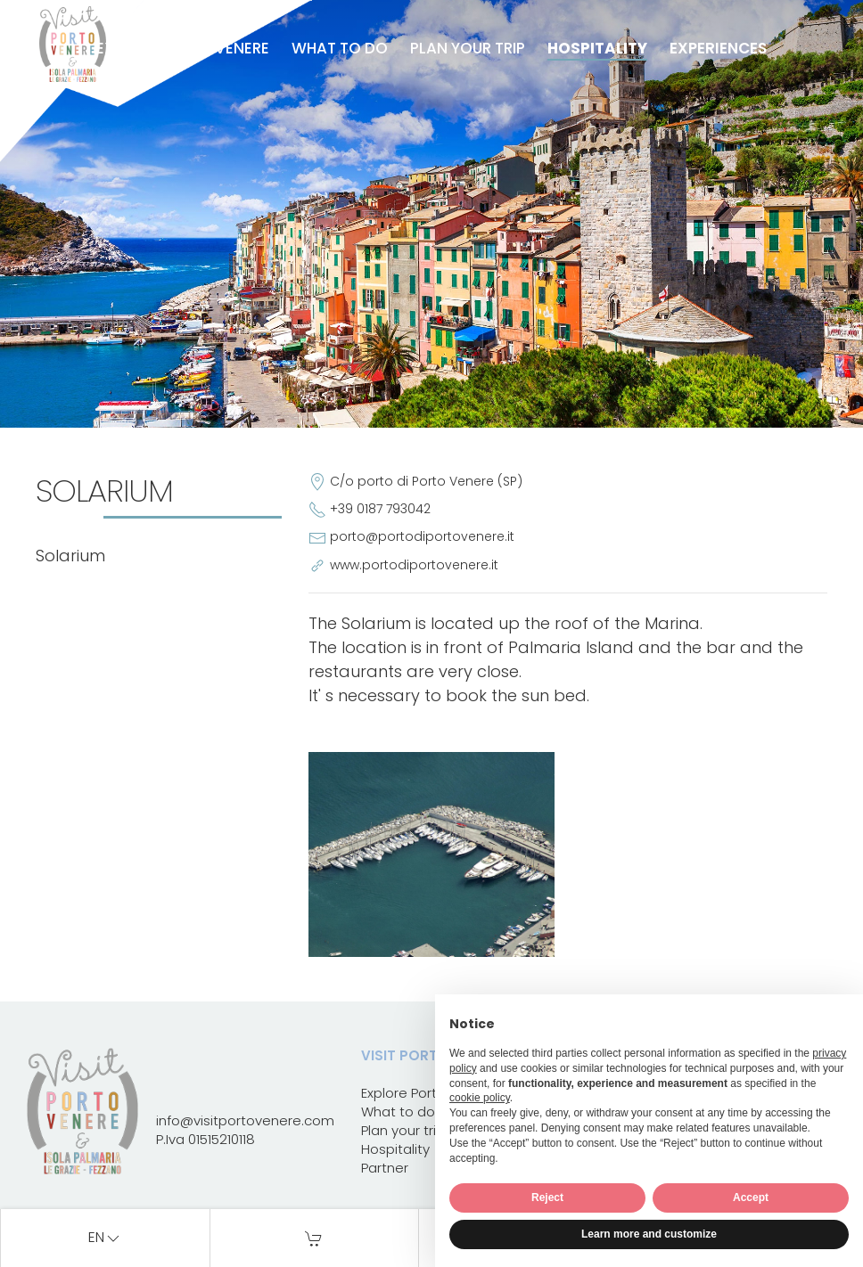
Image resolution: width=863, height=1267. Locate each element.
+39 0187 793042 (380, 509)
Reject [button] (547, 1197)
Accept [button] (750, 1197)
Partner (384, 1167)
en (105, 1238)
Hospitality (597, 48)
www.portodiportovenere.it (414, 565)
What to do (340, 48)
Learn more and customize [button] (649, 1234)
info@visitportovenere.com (245, 1120)
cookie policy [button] (479, 1097)
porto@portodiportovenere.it (422, 536)
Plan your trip (467, 48)
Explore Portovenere (182, 48)
